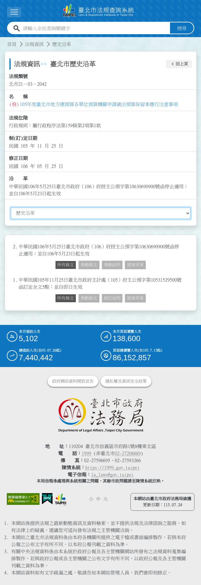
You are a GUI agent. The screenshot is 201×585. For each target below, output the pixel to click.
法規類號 (18, 76)
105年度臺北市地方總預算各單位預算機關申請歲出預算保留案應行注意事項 (99, 104)
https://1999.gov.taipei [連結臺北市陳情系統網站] (112, 467)
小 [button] (91, 499)
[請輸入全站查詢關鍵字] (95, 28)
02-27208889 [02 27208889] (128, 453)
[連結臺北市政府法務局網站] (101, 415)
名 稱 (18, 96)
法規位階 (18, 117)
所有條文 (65, 265)
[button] (179, 64)
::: (3, 40)
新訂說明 (112, 298)
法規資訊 (34, 44)
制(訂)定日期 (23, 138)
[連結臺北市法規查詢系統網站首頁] (98, 11)
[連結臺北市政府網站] (60, 499)
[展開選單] (14, 12)
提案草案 (135, 265)
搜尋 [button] (182, 28)
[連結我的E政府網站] (47, 499)
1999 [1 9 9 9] (86, 453)
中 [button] (98, 499)
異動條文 (89, 265)
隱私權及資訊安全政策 (126, 381)
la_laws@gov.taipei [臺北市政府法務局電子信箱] (112, 474)
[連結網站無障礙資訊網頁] (23, 499)
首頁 (12, 44)
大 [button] (105, 499)
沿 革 (18, 178)
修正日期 (18, 158)
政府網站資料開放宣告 (73, 381)
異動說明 (112, 265)
